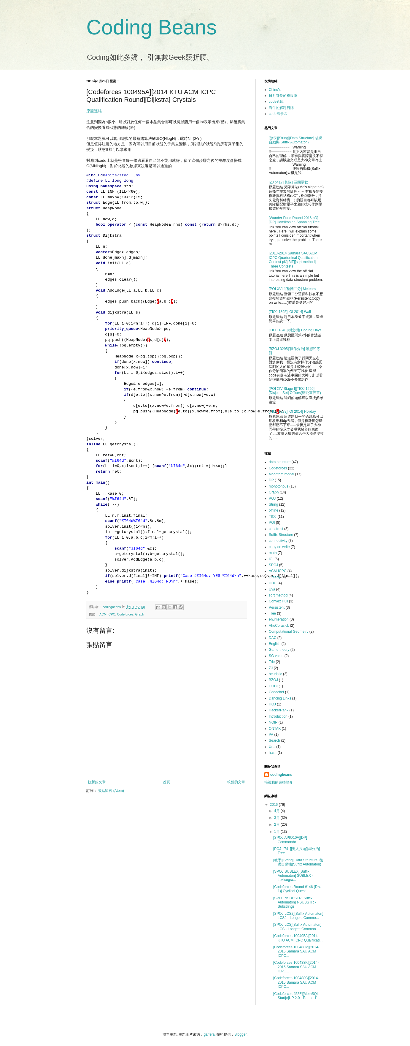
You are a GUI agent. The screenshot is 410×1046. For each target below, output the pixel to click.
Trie (272, 662)
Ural (272, 747)
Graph (139, 614)
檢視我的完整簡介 (278, 782)
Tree (272, 613)
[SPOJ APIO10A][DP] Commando (290, 839)
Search (274, 740)
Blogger (240, 1034)
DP (271, 480)
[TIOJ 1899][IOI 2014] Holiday (292, 411)
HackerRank (278, 710)
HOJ (272, 704)
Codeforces (125, 614)
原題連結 (94, 111)
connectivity (278, 541)
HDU (272, 583)
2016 (274, 805)
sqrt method (278, 595)
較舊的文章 (236, 782)
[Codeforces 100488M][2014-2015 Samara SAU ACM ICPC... (296, 951)
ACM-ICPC (107, 614)
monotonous (278, 486)
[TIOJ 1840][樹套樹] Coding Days (295, 330)
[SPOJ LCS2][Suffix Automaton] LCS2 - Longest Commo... (298, 916)
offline (273, 510)
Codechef (276, 692)
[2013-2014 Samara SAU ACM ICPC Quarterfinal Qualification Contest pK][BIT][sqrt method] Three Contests (293, 259)
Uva (272, 589)
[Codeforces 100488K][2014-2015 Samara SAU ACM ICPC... (296, 966)
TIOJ (272, 517)
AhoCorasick (279, 626)
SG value (276, 656)
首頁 (166, 782)
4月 (277, 811)
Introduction (278, 716)
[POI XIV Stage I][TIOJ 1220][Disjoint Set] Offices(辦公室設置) (295, 391)
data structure (279, 462)
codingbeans (281, 775)
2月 (277, 824)
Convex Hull (278, 601)
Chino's (275, 90)
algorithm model (281, 474)
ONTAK (275, 729)
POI (272, 522)
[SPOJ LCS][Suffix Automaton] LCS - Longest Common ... (297, 926)
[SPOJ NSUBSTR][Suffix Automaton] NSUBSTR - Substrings (294, 902)
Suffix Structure (281, 535)
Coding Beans (151, 27)
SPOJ (273, 565)
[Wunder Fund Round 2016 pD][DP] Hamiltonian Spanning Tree (294, 220)
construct (276, 529)
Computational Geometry (288, 631)
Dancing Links (280, 698)
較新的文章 (97, 782)
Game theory (279, 650)
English (274, 644)
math (273, 553)
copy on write (279, 547)
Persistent (277, 607)
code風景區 (278, 114)
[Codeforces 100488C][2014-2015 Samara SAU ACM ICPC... (296, 982)
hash (272, 753)
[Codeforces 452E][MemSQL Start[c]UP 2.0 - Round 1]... (296, 996)
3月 (277, 818)
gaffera (209, 1034)
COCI (273, 686)
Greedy (274, 577)
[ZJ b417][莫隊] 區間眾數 (288, 182)
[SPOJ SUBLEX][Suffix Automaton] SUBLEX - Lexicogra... (293, 875)
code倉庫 (276, 101)
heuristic (275, 674)
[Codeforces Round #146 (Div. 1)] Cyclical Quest (297, 889)
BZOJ (273, 680)
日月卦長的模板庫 (283, 96)
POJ (272, 498)
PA (271, 734)
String (273, 504)
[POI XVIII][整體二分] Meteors (292, 289)
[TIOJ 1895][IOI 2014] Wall (290, 312)
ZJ (271, 668)
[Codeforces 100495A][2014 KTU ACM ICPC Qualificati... (297, 938)
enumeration (279, 619)
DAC (272, 638)
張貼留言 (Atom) (111, 791)
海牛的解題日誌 (281, 108)
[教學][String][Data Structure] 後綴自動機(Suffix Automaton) (295, 140)
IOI (271, 559)
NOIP (273, 722)
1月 (277, 832)
